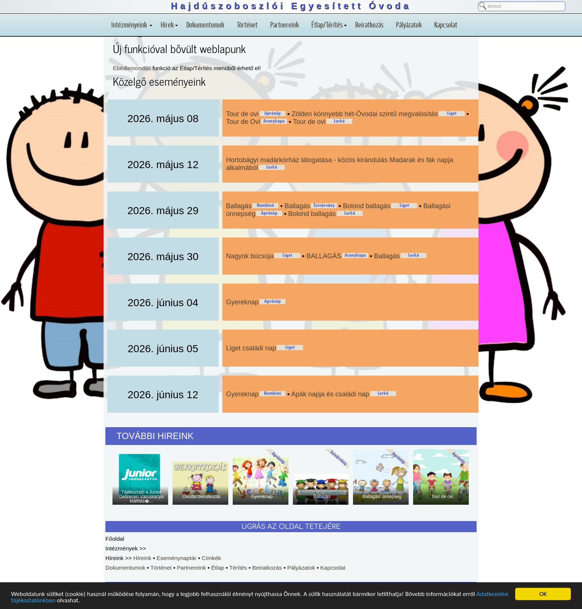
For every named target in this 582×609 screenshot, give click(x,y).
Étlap (217, 567)
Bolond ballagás (366, 206)
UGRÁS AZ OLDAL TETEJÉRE (291, 526)
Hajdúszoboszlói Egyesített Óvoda (291, 6)
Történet (247, 24)
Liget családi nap (251, 348)
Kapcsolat (445, 24)
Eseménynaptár (177, 558)
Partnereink (284, 24)
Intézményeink (131, 24)
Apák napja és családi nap (330, 394)
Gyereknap (242, 302)
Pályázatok (409, 24)
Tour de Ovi (243, 121)
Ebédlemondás (132, 68)
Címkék (211, 558)
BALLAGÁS (324, 256)
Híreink (142, 558)
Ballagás (239, 206)
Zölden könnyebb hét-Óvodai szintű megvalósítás (364, 114)
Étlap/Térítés (329, 24)
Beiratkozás (369, 24)
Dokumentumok (205, 24)
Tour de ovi (242, 114)
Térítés (238, 567)
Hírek (169, 24)
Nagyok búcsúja (250, 256)
